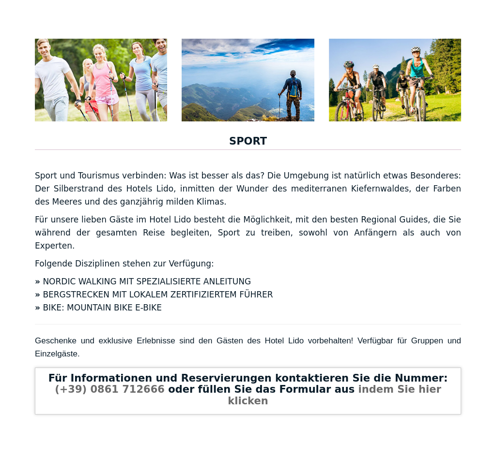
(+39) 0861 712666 (110, 389)
